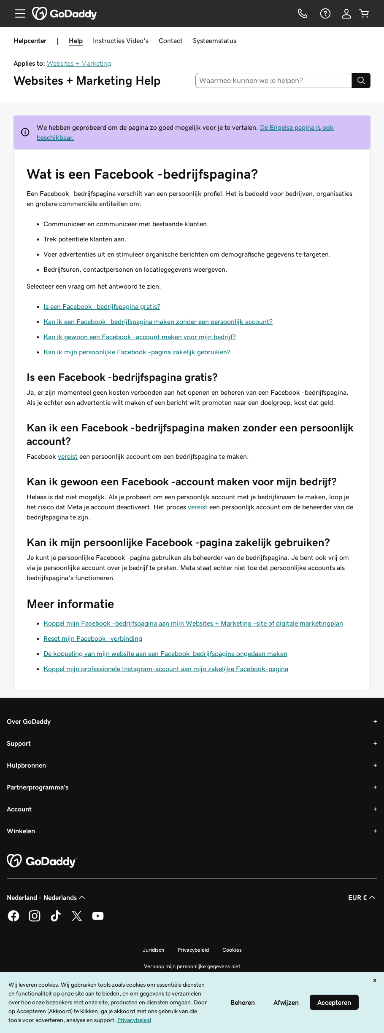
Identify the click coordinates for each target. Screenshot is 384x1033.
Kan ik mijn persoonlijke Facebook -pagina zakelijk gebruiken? (136, 351)
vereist (68, 456)
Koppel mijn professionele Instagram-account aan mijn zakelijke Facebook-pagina (165, 668)
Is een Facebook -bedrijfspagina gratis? (101, 306)
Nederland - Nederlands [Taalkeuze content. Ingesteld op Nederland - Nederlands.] (47, 897)
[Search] (361, 80)
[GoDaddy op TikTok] (55, 920)
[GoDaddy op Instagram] (34, 920)
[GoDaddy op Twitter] (77, 920)
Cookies (232, 950)
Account (19, 809)
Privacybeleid (193, 950)
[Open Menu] (17, 13)
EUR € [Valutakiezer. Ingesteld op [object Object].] (362, 897)
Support (19, 743)
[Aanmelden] (346, 13)
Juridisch (153, 950)
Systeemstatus (214, 40)
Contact (171, 40)
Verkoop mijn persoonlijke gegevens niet (192, 966)
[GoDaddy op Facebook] (13, 920)
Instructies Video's (121, 40)
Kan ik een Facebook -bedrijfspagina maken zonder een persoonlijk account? (158, 321)
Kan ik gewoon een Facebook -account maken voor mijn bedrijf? (139, 336)
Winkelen (21, 830)
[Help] (324, 13)
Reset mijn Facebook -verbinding (92, 638)
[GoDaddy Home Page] (42, 861)
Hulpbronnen (26, 765)
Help (76, 40)
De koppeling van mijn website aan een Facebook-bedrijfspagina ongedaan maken (165, 653)
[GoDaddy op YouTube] (98, 920)
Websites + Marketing (79, 63)
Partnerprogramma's (37, 787)
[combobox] (274, 80)
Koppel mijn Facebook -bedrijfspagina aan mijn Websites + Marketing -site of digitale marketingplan (193, 623)
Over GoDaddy (29, 721)
